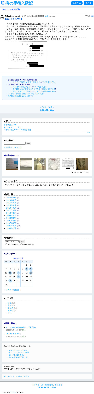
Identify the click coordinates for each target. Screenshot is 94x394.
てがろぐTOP (37, 385)
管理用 (88, 3)
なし (10, 313)
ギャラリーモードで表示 (18, 350)
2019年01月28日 (13, 334)
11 (10, 273)
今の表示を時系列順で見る (19, 357)
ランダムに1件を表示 (17, 355)
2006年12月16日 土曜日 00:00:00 (33, 16)
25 (10, 281)
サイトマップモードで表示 (19, 353)
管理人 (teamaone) (12, 16)
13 (18, 273)
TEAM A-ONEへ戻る (47, 387)
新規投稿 (77, 3)
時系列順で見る (49, 82)
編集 (92, 16)
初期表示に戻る (47, 110)
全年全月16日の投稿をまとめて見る (26, 91)
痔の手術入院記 (17, 3)
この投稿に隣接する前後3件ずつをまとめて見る (26, 94)
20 (18, 277)
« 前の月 (7, 290)
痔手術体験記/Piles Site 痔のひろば (17, 130)
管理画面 (58, 385)
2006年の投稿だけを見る (22, 87)
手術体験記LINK (10, 125)
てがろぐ (13, 392)
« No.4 (43, 107)
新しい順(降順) (12, 244)
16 (31, 273)
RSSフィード (9, 376)
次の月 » (17, 290)
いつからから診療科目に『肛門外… (22, 327)
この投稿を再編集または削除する (20, 96)
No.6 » (51, 107)
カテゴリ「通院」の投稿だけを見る (26, 82)
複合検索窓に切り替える (12, 147)
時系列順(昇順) (27, 244)
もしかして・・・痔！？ (13, 127)
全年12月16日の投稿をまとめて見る (27, 89)
